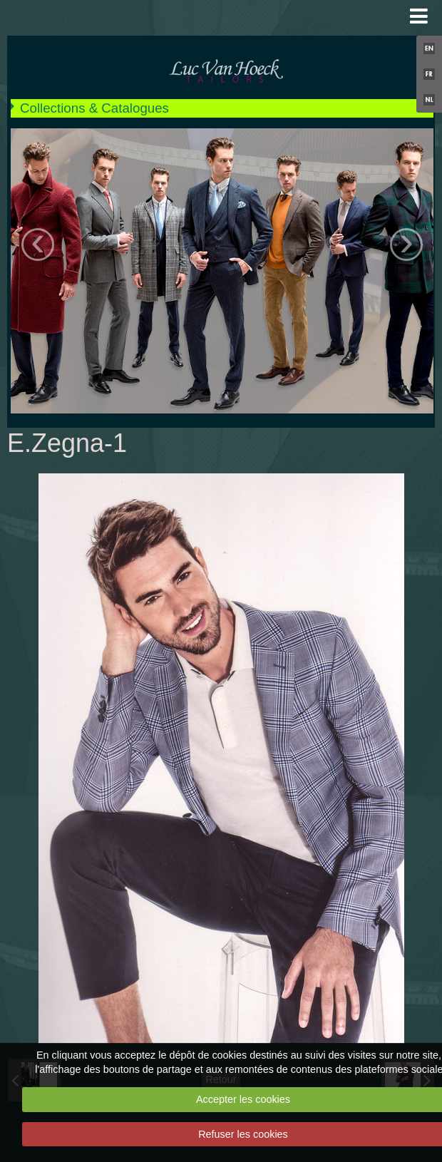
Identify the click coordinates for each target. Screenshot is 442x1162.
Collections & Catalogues (94, 108)
